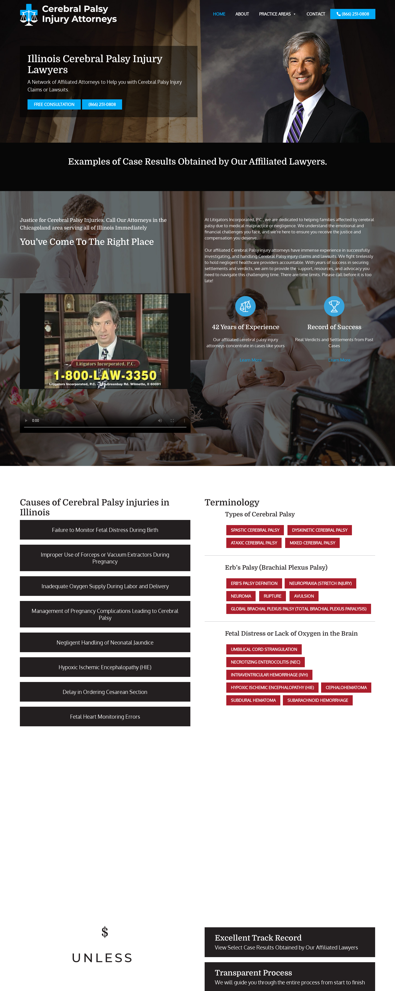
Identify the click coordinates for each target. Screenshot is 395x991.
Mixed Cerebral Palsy (312, 542)
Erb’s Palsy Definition (254, 583)
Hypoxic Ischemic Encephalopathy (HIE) (105, 667)
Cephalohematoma (346, 687)
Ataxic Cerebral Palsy (254, 542)
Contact (316, 14)
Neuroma (241, 596)
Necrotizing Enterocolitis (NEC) (265, 662)
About (242, 14)
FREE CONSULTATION (54, 104)
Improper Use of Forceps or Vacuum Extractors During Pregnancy (105, 558)
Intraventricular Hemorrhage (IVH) (269, 674)
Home (219, 14)
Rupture (272, 596)
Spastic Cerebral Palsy (255, 530)
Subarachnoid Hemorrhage (317, 700)
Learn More (251, 360)
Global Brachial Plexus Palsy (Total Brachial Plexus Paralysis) (298, 608)
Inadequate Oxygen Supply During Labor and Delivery (105, 586)
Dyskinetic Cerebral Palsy (319, 530)
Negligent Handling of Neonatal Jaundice (105, 642)
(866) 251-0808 (353, 14)
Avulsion (304, 596)
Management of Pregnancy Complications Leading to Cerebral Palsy (105, 614)
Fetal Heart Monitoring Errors (105, 716)
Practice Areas (277, 14)
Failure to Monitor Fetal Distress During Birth (105, 529)
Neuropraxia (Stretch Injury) (320, 583)
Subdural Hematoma (253, 700)
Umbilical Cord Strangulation (264, 649)
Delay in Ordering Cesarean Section (105, 691)
